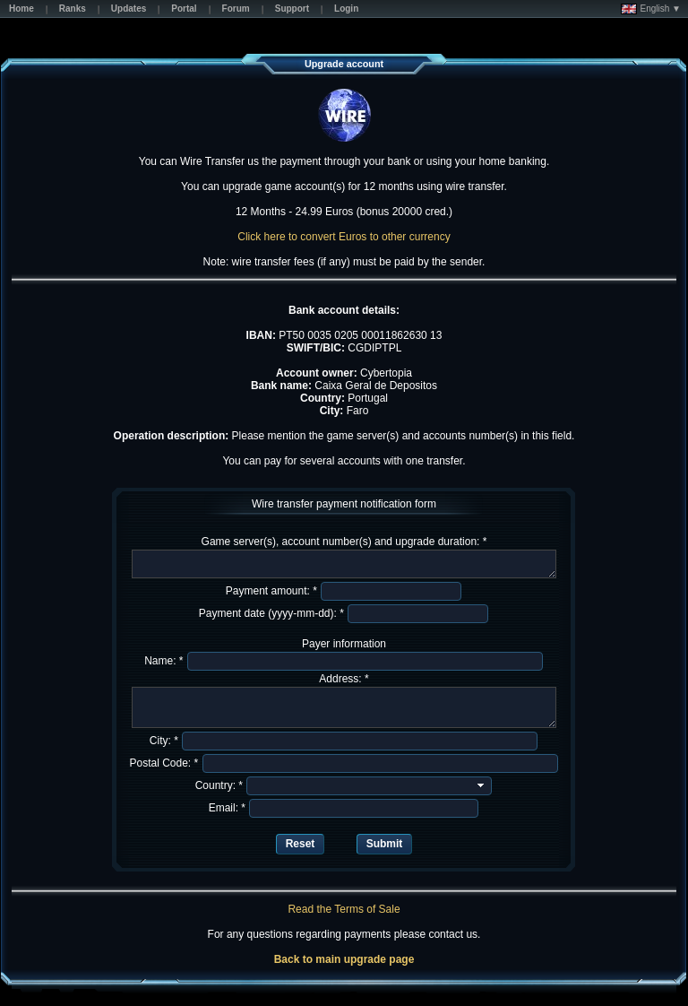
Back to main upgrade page (344, 959)
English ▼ (651, 9)
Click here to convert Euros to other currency (343, 236)
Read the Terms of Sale (344, 909)
